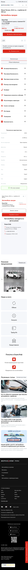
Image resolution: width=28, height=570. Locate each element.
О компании (5, 472)
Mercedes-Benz (17, 490)
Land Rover (3, 498)
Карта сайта (16, 507)
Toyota (15, 494)
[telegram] (10, 507)
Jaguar (2, 496)
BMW (2, 492)
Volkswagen (17, 496)
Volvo (15, 498)
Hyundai (3, 494)
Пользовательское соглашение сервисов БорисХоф (12, 515)
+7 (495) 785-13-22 (22, 1)
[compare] (22, 5)
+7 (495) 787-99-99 (19, 28)
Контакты (4, 470)
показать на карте (5, 24)
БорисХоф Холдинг (8, 556)
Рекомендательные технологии (8, 517)
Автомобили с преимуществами (10, 478)
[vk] (2, 507)
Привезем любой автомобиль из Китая (26, 552)
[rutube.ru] (6, 507)
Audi (2, 490)
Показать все (22, 262)
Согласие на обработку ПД (7, 512)
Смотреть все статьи (21, 377)
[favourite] (19, 5)
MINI (15, 492)
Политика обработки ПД (6, 510)
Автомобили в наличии (8, 467)
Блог (3, 475)
